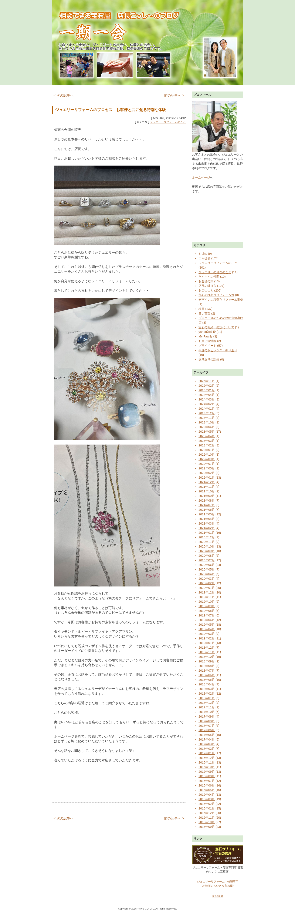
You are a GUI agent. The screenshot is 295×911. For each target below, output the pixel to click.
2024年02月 (207, 404)
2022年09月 (207, 459)
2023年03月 (207, 440)
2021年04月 (207, 519)
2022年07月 (207, 463)
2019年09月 (207, 606)
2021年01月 (207, 532)
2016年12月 (207, 757)
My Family (206, 336)
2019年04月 (207, 629)
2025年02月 (207, 385)
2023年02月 (207, 445)
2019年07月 (207, 615)
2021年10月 (207, 491)
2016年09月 (207, 771)
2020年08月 (207, 555)
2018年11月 (207, 652)
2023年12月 (207, 413)
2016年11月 (207, 762)
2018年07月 (207, 670)
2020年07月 (207, 560)
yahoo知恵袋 (207, 331)
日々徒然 (204, 258)
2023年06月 (207, 427)
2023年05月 (207, 431)
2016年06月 (207, 785)
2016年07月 (207, 780)
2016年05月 (207, 790)
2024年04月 (207, 394)
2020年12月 (207, 537)
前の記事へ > (174, 95)
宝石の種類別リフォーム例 (216, 295)
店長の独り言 (207, 285)
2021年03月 (207, 523)
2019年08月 (207, 610)
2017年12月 (207, 702)
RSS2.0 (217, 896)
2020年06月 (207, 564)
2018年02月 (207, 693)
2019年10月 (207, 601)
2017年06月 (207, 730)
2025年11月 (207, 381)
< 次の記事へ (64, 95)
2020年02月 (207, 583)
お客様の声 (206, 281)
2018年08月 (207, 666)
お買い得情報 (207, 341)
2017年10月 (207, 712)
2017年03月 (207, 744)
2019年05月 (207, 624)
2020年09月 (207, 551)
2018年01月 (207, 698)
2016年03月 (207, 799)
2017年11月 (207, 707)
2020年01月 (207, 587)
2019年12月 (207, 592)
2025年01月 (207, 390)
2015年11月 (207, 817)
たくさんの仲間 (209, 276)
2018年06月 (207, 675)
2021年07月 (207, 505)
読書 (201, 308)
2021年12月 (207, 482)
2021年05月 (207, 514)
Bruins (203, 253)
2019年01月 (207, 643)
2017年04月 (207, 739)
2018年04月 (207, 684)
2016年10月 (207, 767)
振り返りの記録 (209, 359)
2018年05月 (207, 679)
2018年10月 (207, 656)
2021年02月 (207, 528)
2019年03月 (207, 633)
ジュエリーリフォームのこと (168, 122)
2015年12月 (207, 813)
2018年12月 (207, 647)
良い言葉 (204, 313)
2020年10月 (207, 546)
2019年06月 (207, 620)
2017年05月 (207, 735)
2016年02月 (207, 803)
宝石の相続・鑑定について (216, 327)
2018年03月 (207, 689)
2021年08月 (207, 500)
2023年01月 (207, 450)
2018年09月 (207, 661)
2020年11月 (207, 541)
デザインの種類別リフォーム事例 (221, 299)
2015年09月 (207, 826)
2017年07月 (207, 725)
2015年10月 (207, 822)
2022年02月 (207, 473)
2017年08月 (207, 721)
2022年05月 (207, 468)
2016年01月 (207, 808)
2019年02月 (207, 638)
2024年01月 (207, 408)
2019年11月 (207, 597)
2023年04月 (207, 436)
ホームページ (201, 177)
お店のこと (206, 290)
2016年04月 (207, 794)
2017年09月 (207, 716)
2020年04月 (207, 574)
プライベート (207, 345)
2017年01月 (207, 753)
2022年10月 (207, 454)
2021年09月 (207, 496)
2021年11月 (207, 486)
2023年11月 (207, 417)
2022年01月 (207, 477)
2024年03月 (207, 399)
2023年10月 (207, 422)
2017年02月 (207, 748)
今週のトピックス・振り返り (218, 350)
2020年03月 (207, 578)
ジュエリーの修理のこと (215, 272)
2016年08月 (207, 776)
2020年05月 (207, 569)
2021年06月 (207, 509)
